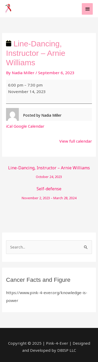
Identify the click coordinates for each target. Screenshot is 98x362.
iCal (9, 126)
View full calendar (75, 141)
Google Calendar (29, 126)
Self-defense (49, 190)
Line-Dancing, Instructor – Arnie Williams (49, 169)
